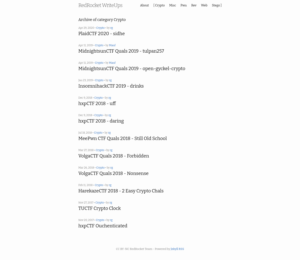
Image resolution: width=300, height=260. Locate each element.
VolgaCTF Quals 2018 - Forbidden (113, 156)
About (144, 5)
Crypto (160, 5)
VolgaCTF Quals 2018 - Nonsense (113, 173)
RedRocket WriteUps (100, 5)
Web (204, 5)
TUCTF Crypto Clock (99, 208)
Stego (216, 5)
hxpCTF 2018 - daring (101, 121)
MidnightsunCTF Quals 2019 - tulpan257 (121, 51)
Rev (193, 5)
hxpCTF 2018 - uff (97, 103)
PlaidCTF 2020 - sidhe (101, 33)
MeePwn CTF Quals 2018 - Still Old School (122, 138)
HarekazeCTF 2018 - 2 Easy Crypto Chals (121, 191)
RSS (181, 249)
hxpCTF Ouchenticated (102, 226)
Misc (172, 5)
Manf (112, 45)
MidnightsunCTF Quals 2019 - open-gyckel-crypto (131, 68)
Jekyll (174, 249)
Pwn (184, 5)
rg (111, 28)
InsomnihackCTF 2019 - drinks (111, 86)
